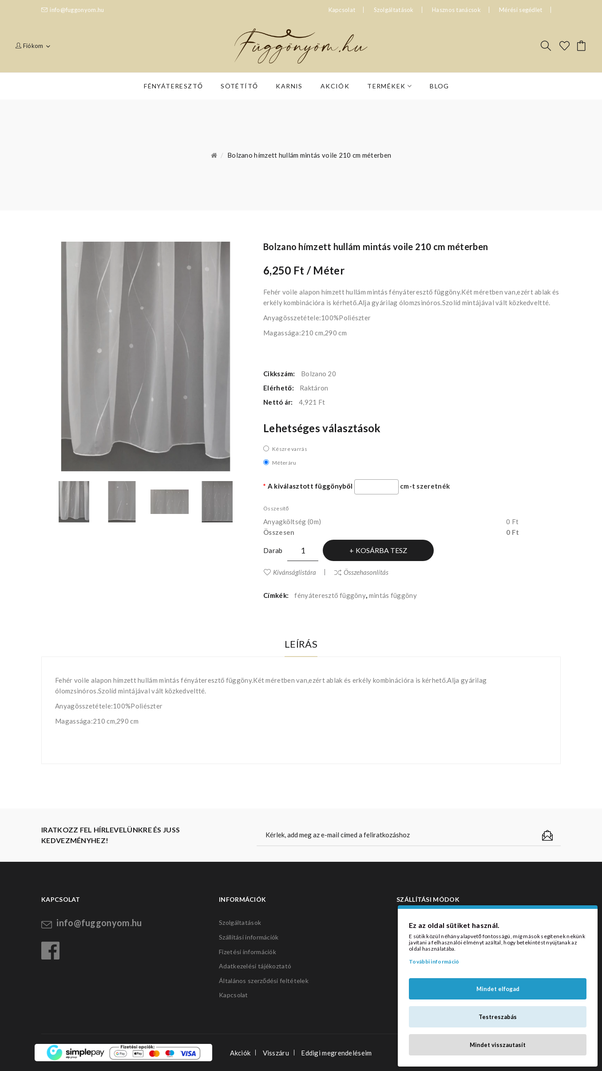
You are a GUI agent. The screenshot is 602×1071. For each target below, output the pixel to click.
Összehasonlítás (366, 572)
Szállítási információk (249, 937)
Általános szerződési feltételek (264, 980)
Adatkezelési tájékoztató (255, 966)
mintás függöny (393, 595)
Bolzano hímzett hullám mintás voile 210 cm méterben (309, 155)
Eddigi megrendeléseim (336, 1053)
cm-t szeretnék (425, 486)
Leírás (301, 644)
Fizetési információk (247, 952)
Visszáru (276, 1053)
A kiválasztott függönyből (310, 486)
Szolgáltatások (394, 9)
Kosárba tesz (381, 550)
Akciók (240, 1053)
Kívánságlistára (294, 572)
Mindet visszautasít (498, 1044)
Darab (273, 550)
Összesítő (276, 508)
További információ (434, 961)
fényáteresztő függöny (330, 595)
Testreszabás (498, 1016)
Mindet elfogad (497, 988)
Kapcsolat (233, 995)
